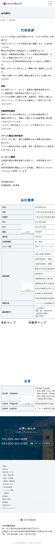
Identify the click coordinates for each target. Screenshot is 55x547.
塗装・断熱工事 (8, 475)
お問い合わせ (6, 505)
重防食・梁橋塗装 (9, 481)
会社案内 (12, 20)
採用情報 (5, 502)
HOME (2, 20)
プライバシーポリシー (9, 508)
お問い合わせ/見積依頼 (42, 443)
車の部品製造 (7, 487)
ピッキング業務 (8, 490)
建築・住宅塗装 (8, 478)
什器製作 (6, 493)
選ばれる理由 (6, 499)
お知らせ (5, 469)
